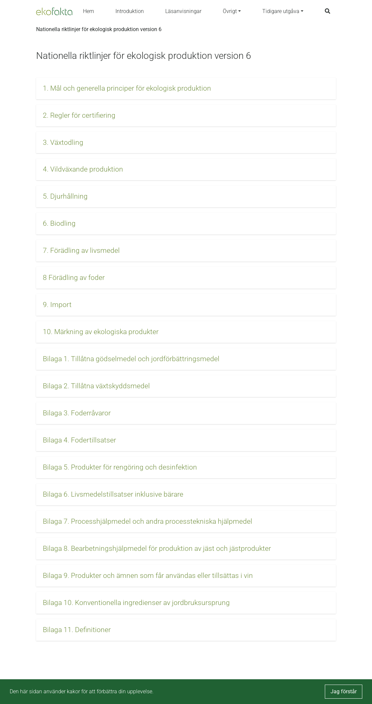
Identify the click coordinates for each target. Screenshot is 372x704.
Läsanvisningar (183, 11)
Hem (88, 11)
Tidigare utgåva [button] (280, 11)
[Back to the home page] (54, 11)
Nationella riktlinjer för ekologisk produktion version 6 (99, 29)
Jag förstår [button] (344, 691)
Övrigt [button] (230, 11)
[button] (186, 88)
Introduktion (129, 11)
